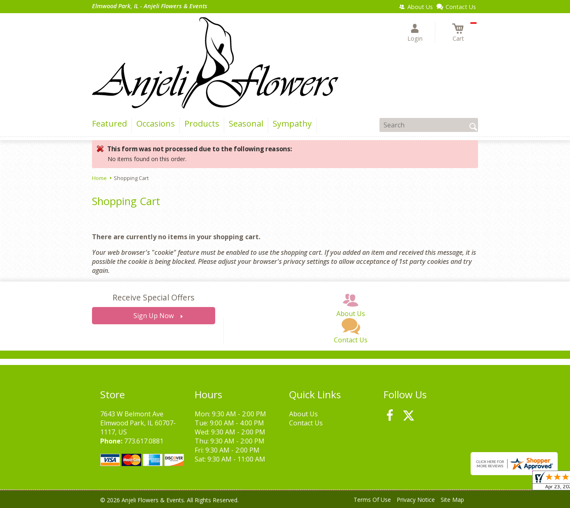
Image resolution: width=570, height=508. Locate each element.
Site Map (452, 499)
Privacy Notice (416, 499)
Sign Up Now (153, 315)
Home (99, 178)
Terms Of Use (372, 499)
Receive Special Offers (153, 297)
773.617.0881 (143, 441)
